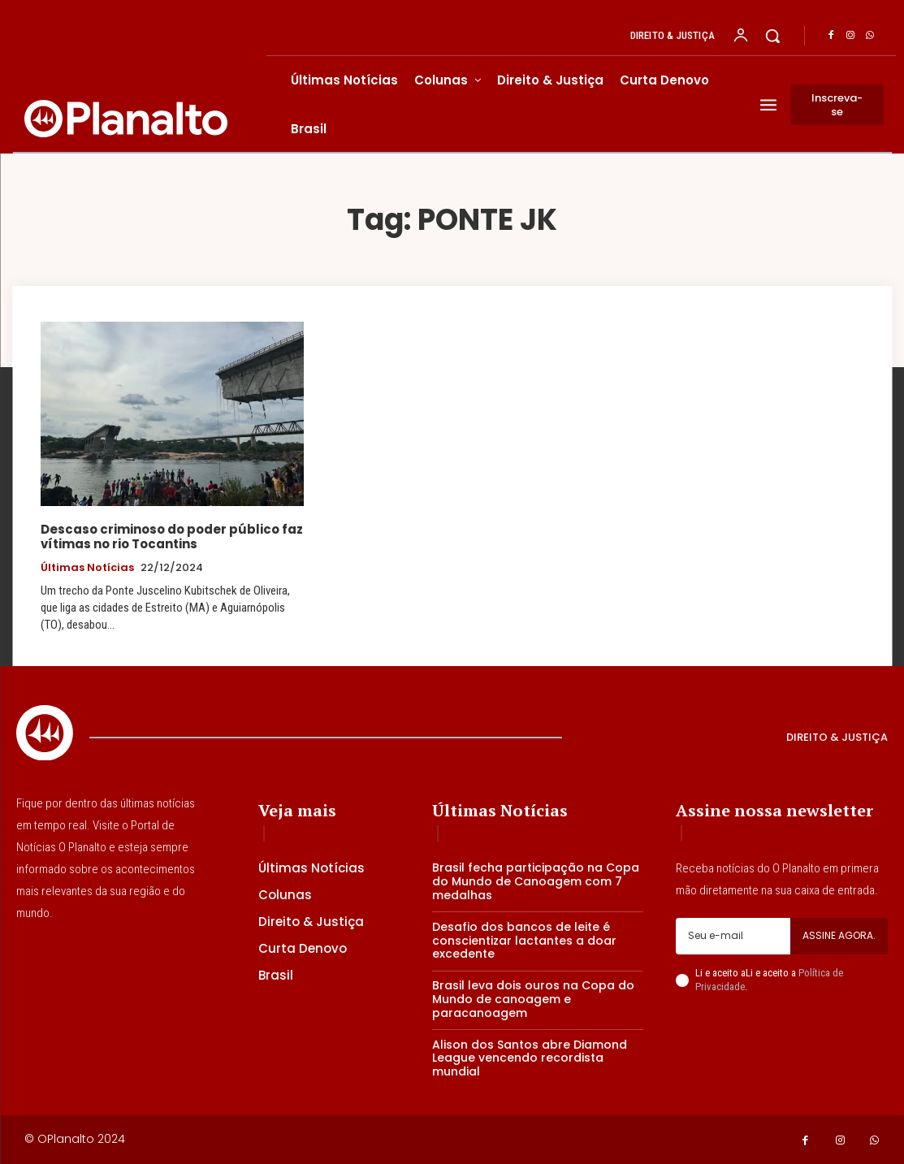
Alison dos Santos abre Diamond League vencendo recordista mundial (529, 1058)
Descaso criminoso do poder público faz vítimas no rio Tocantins (172, 536)
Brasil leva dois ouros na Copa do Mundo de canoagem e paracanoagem (533, 999)
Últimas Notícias (87, 567)
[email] (733, 936)
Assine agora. (839, 935)
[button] (772, 35)
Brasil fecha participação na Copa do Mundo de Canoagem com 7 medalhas (535, 881)
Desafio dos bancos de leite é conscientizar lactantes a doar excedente (524, 941)
